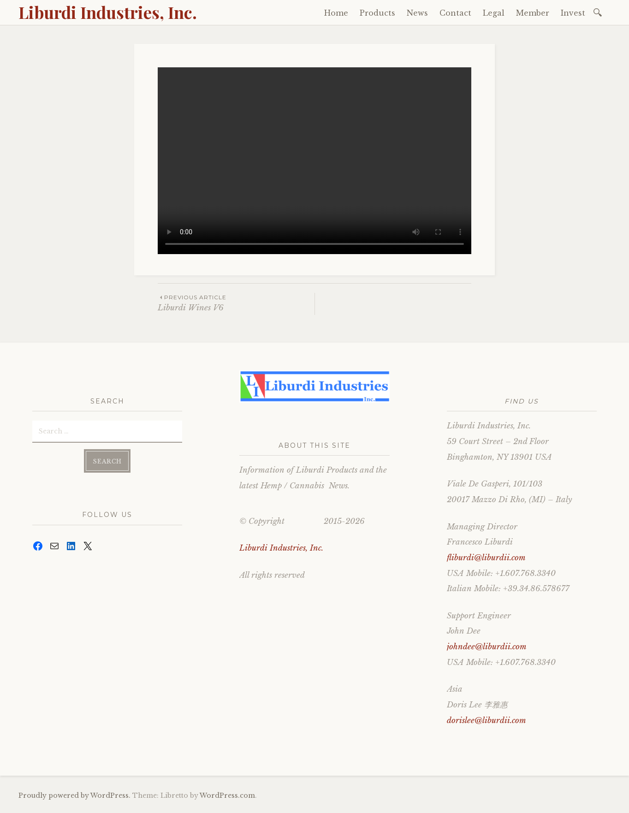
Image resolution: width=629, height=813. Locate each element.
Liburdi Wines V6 (236, 303)
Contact (455, 13)
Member (532, 13)
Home (336, 13)
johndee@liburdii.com (487, 647)
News (417, 13)
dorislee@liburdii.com (486, 720)
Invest (573, 13)
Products (377, 13)
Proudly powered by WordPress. (74, 795)
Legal (493, 13)
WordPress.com (227, 795)
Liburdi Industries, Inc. (107, 12)
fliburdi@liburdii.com (486, 558)
